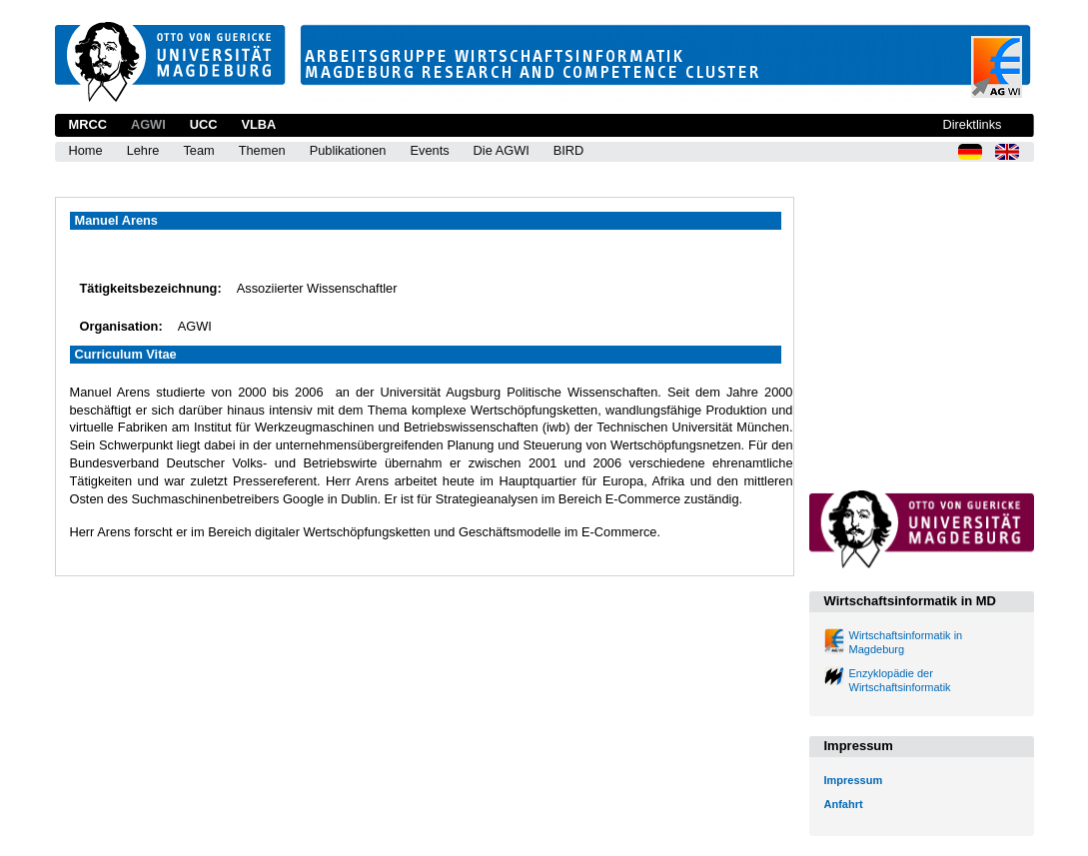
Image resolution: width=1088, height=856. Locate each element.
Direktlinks (971, 124)
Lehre (143, 150)
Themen (262, 150)
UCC (204, 124)
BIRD (568, 150)
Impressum (853, 780)
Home (86, 150)
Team (198, 150)
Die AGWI (502, 150)
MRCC (88, 124)
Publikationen (348, 150)
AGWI (148, 124)
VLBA (258, 124)
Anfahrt (843, 804)
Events (429, 150)
